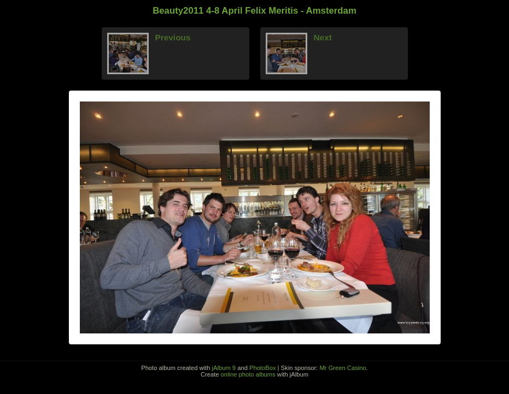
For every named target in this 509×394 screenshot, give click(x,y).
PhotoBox (262, 368)
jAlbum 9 (224, 368)
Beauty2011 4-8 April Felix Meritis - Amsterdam (254, 10)
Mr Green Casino (343, 368)
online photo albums (248, 374)
